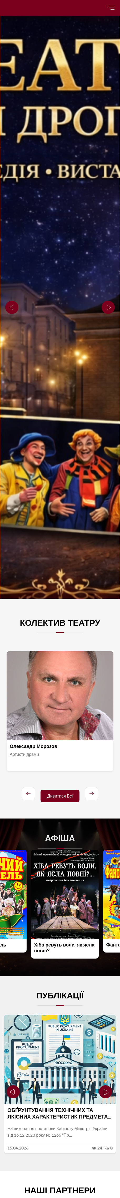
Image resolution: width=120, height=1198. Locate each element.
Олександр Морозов (33, 747)
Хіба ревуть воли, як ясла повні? (67, 948)
